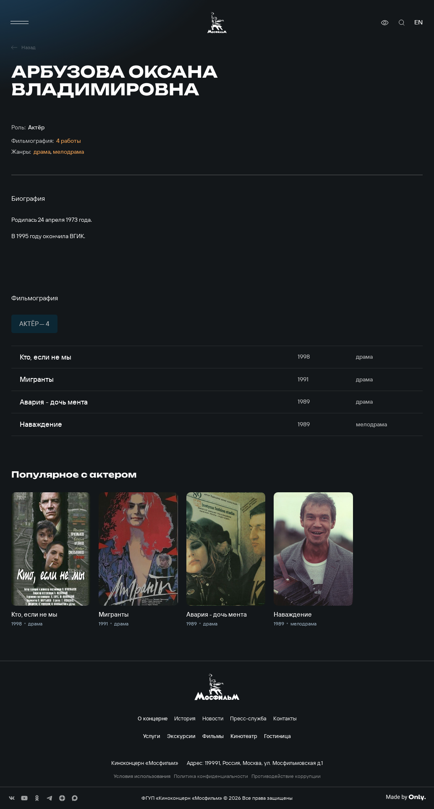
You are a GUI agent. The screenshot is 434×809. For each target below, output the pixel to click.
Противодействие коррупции (286, 776)
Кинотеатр (243, 736)
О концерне (152, 718)
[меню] (19, 22)
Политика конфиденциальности (211, 776)
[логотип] (217, 22)
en (418, 22)
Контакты (285, 718)
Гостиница (277, 736)
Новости (212, 718)
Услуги (151, 736)
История (185, 718)
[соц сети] (11, 798)
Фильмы (213, 736)
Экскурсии (181, 736)
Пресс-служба (248, 718)
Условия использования (142, 776)
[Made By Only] (406, 797)
